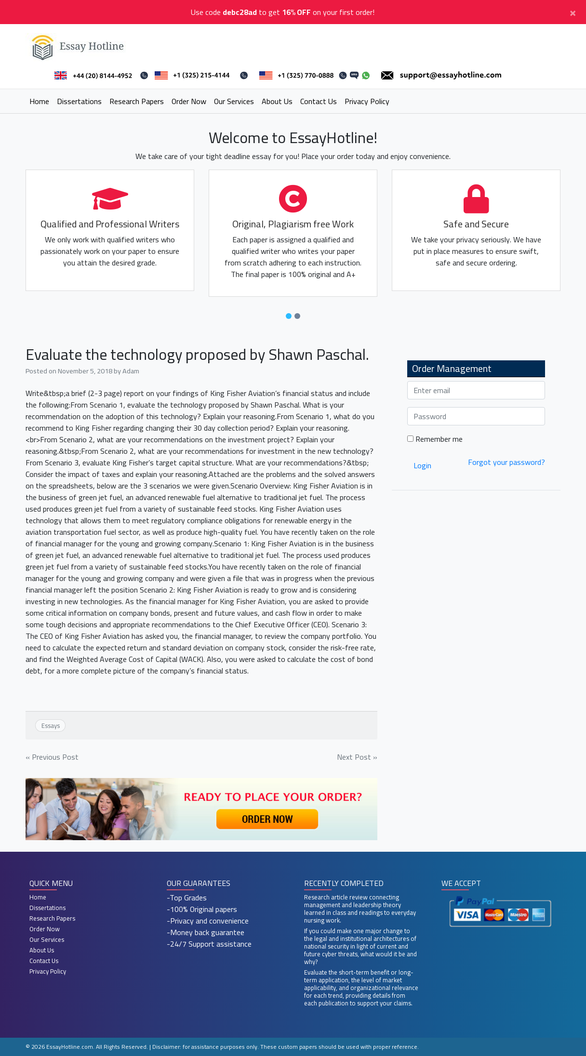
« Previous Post (52, 757)
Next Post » (357, 757)
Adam (130, 370)
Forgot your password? (506, 462)
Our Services (234, 101)
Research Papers (136, 101)
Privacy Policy (367, 101)
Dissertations (79, 101)
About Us (277, 101)
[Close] (573, 12)
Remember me (435, 439)
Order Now (189, 101)
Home (39, 101)
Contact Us (318, 101)
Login (422, 465)
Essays (50, 725)
